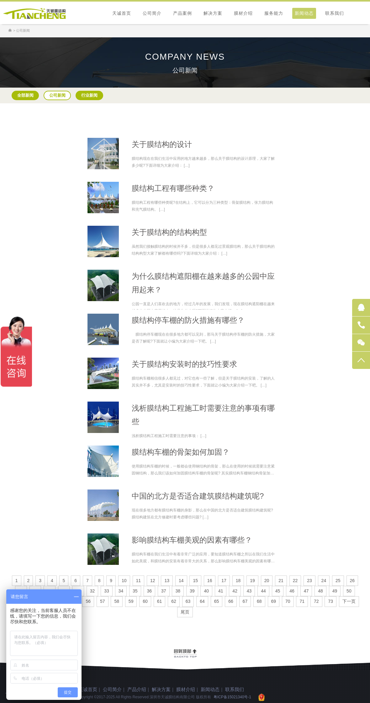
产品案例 (182, 13)
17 (223, 580)
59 (131, 601)
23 (309, 580)
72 (316, 601)
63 (188, 601)
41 (220, 590)
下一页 (349, 601)
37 (163, 590)
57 (102, 601)
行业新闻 (89, 95)
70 (287, 601)
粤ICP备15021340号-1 (232, 697)
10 (124, 580)
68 (259, 601)
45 (277, 590)
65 (216, 601)
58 (116, 601)
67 (245, 601)
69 (273, 601)
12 (152, 580)
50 (349, 590)
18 (238, 580)
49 (334, 590)
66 (230, 601)
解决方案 (213, 13)
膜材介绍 (243, 13)
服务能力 (273, 13)
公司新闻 (57, 95)
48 (320, 590)
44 (263, 590)
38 (177, 590)
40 (206, 590)
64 (202, 601)
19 (252, 580)
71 (301, 601)
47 (306, 590)
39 (192, 590)
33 (106, 590)
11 (138, 580)
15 (195, 580)
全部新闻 (25, 95)
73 (330, 601)
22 (295, 580)
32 (92, 590)
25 (338, 580)
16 (209, 580)
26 (352, 580)
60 (145, 601)
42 (234, 590)
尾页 (185, 611)
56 (88, 601)
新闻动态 (304, 13)
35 (135, 590)
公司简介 (152, 13)
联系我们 (334, 13)
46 (291, 590)
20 (266, 580)
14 (181, 580)
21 (280, 580)
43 (249, 590)
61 (159, 601)
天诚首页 (121, 13)
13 (166, 580)
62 (173, 601)
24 (323, 580)
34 (121, 590)
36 (149, 590)
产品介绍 (136, 689)
